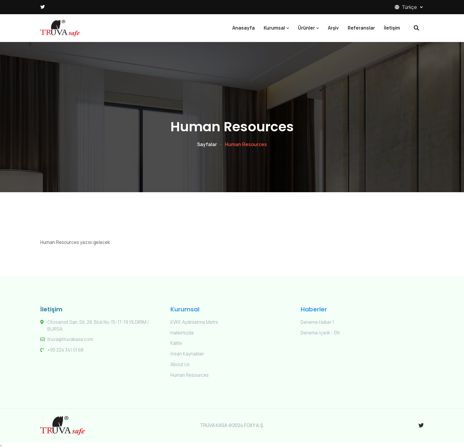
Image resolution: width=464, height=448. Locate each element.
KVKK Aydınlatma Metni (194, 321)
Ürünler (306, 28)
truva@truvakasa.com (70, 339)
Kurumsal (274, 28)
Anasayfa (243, 28)
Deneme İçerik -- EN (321, 332)
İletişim (392, 28)
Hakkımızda (182, 332)
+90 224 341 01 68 (65, 349)
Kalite (176, 342)
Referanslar (361, 28)
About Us (180, 363)
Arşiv (333, 28)
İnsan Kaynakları (187, 353)
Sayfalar (207, 144)
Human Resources (190, 374)
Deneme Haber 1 (318, 321)
